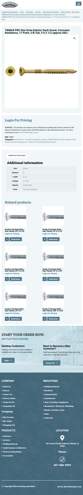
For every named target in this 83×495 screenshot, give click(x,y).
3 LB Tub (26, 181)
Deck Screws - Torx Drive (23, 140)
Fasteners (37, 140)
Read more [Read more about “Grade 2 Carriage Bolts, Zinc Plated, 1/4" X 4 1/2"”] (15, 279)
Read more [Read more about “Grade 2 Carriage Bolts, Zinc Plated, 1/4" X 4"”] (15, 319)
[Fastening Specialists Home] (10, 4)
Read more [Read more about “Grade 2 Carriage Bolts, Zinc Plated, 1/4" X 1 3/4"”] (53, 279)
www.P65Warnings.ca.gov (28, 132)
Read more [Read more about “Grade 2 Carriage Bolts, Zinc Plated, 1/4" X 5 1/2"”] (15, 239)
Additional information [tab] (17, 155)
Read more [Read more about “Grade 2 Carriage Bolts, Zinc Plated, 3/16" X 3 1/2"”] (53, 319)
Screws (44, 140)
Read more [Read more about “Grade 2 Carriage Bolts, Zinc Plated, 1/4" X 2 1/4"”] (53, 239)
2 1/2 (25, 177)
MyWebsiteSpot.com (72, 486)
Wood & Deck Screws (48, 142)
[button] (74, 38)
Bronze (25, 168)
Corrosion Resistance (30, 189)
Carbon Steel (27, 185)
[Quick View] (7, 239)
